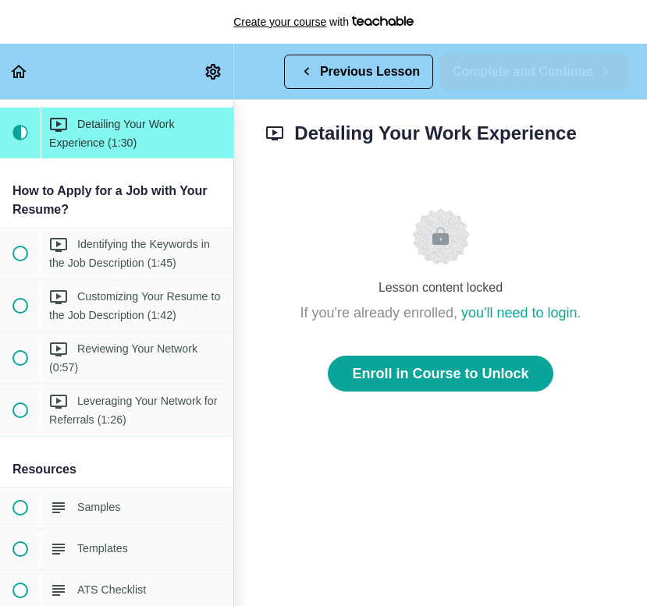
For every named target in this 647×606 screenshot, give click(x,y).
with (323, 22)
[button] (19, 71)
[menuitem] (213, 71)
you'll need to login (519, 313)
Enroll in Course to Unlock (440, 373)
